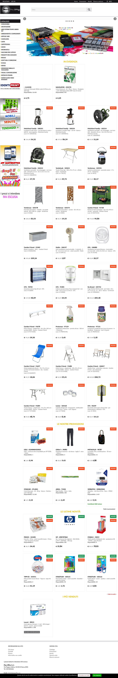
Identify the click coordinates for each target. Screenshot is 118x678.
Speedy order (54, 655)
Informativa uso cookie (15, 655)
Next (115, 18)
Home (76, 1)
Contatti (10, 651)
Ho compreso (97, 675)
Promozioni (82, 1)
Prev (24, 18)
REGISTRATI (6, 1)
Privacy (10, 653)
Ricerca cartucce (98, 1)
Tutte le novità (112, 594)
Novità (90, 1)
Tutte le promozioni (109, 509)
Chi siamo (11, 649)
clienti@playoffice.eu (14, 673)
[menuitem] (99, 1)
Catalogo (52, 649)
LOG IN (13, 1)
